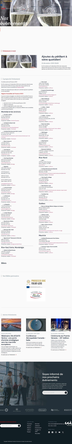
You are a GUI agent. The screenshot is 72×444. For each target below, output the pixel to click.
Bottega (13, 164)
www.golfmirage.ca (43, 181)
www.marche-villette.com (7, 225)
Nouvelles (37, 433)
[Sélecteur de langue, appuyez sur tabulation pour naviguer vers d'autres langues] (67, 2)
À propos (29, 424)
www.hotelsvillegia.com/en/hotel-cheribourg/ (49, 103)
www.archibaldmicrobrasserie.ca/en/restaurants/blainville (52, 173)
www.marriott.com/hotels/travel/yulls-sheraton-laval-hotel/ (53, 190)
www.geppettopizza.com (7, 183)
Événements (38, 428)
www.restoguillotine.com (44, 153)
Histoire (29, 426)
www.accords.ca (5, 119)
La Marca (13, 185)
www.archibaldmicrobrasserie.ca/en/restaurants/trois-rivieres (53, 242)
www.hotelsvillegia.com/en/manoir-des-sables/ (50, 128)
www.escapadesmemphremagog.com (47, 94)
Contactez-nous (57, 2)
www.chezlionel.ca (43, 86)
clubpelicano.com (5, 154)
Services (37, 424)
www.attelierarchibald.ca (7, 254)
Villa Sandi (13, 129)
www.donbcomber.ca (6, 192)
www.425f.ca (42, 165)
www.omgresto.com (43, 137)
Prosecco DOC (20, 87)
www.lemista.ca (42, 111)
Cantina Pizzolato (15, 120)
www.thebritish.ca (43, 198)
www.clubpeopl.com (6, 162)
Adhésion (37, 426)
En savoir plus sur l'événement (8, 354)
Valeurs (29, 430)
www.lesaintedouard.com (7, 217)
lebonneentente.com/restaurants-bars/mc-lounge (50, 230)
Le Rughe (13, 155)
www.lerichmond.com (6, 200)
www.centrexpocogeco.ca (45, 251)
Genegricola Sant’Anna (16, 244)
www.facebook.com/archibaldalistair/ (10, 127)
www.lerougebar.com (6, 209)
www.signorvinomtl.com (6, 242)
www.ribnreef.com (5, 234)
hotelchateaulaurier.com (44, 220)
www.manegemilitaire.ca (44, 210)
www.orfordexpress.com (44, 145)
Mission (29, 428)
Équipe (29, 432)
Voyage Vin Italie (38, 430)
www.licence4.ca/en (5, 145)
